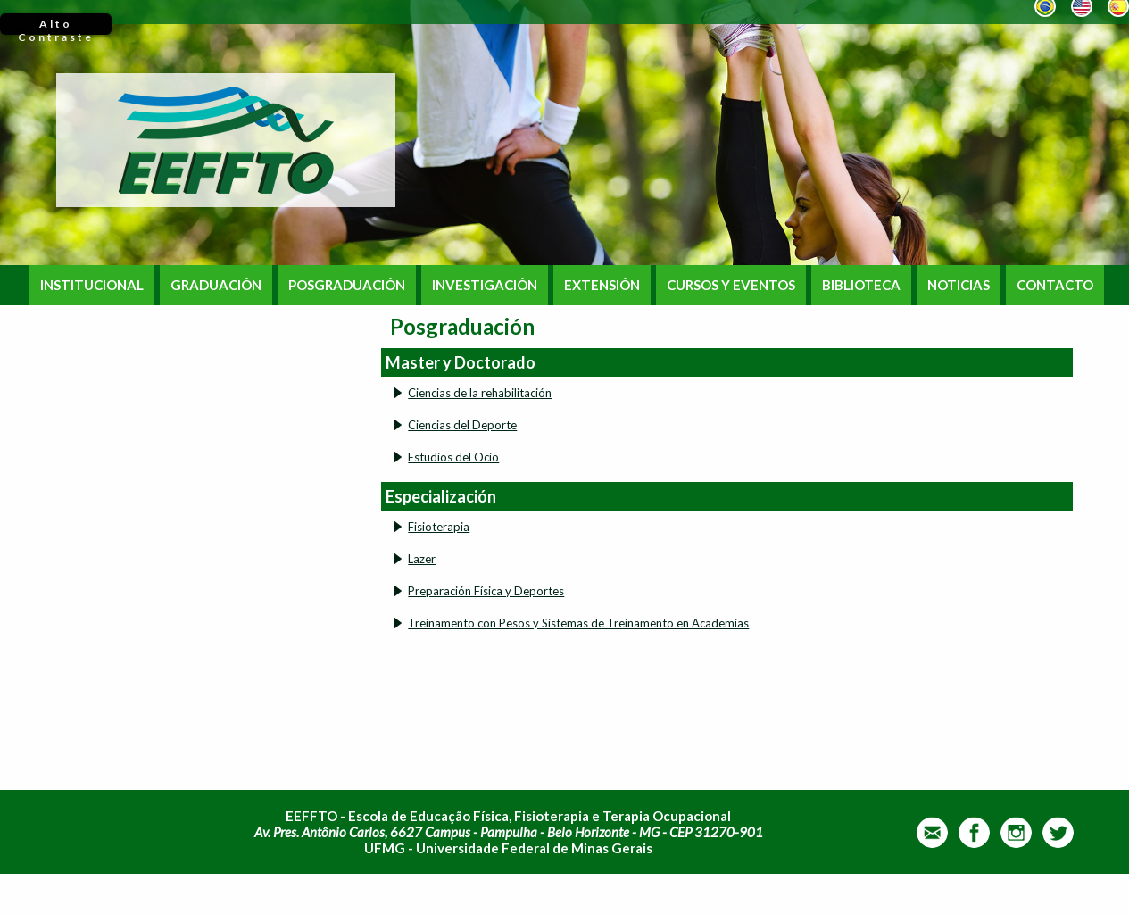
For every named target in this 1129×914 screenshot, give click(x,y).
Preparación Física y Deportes (486, 591)
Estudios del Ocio (453, 457)
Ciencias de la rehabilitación (480, 393)
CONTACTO (1055, 285)
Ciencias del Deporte (462, 425)
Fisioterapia (438, 526)
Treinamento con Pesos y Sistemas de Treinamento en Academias (578, 623)
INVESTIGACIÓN (484, 285)
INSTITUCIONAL (92, 285)
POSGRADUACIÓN (346, 285)
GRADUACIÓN (215, 285)
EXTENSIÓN (602, 285)
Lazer (422, 559)
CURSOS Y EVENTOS (731, 285)
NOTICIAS (958, 285)
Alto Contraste (56, 26)
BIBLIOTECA (861, 285)
